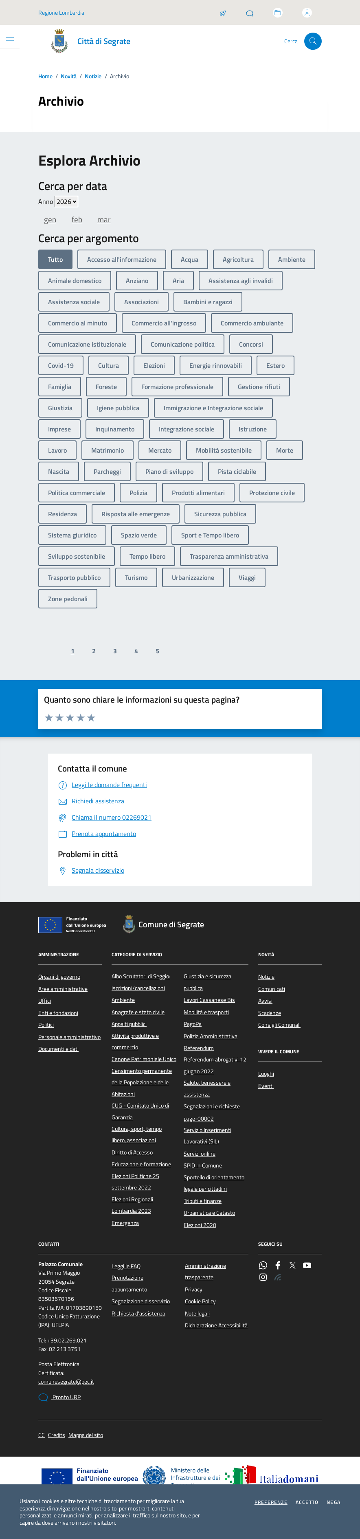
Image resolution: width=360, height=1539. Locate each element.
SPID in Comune (203, 1165)
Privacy (193, 1289)
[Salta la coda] (222, 12)
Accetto (307, 1502)
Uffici (44, 1000)
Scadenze (269, 1012)
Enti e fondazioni (58, 1012)
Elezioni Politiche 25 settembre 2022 (135, 1182)
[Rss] (278, 1278)
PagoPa (193, 1023)
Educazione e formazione (141, 1164)
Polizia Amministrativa (210, 1036)
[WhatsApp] (263, 1266)
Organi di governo (59, 976)
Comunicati (271, 988)
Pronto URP (59, 1397)
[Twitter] (292, 1266)
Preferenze (271, 1502)
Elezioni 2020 (200, 1225)
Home (45, 76)
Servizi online (199, 1153)
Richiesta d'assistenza (138, 1313)
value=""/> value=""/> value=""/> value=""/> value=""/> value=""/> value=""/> (66, 201)
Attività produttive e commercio (135, 1041)
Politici (46, 1024)
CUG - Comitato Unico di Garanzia (140, 1111)
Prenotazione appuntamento (129, 1283)
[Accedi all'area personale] (307, 12)
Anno (58, 201)
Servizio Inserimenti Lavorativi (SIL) (207, 1136)
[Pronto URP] (249, 12)
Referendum (199, 1048)
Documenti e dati (58, 1048)
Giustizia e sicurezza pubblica (207, 982)
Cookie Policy (200, 1301)
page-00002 (199, 1118)
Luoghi (266, 1073)
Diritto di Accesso (132, 1152)
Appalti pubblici (129, 1023)
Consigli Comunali (279, 1024)
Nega (333, 1502)
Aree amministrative (63, 988)
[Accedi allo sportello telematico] (277, 12)
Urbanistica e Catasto (209, 1212)
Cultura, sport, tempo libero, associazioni (137, 1134)
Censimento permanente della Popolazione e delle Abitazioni (142, 1082)
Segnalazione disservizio (141, 1301)
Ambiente (123, 999)
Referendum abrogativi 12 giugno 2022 (215, 1065)
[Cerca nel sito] (313, 41)
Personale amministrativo (69, 1037)
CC (41, 1435)
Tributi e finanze (203, 1200)
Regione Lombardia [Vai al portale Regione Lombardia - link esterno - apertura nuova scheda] (61, 12)
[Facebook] (278, 1266)
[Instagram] (263, 1278)
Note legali (197, 1313)
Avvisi (265, 1000)
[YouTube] (307, 1266)
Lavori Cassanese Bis (209, 999)
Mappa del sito (85, 1435)
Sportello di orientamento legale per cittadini (214, 1183)
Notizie (93, 76)
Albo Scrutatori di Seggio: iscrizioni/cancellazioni (141, 982)
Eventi (266, 1085)
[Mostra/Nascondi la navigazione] (10, 40)
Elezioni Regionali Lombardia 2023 (132, 1205)
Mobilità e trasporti (206, 1012)
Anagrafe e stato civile (138, 1012)
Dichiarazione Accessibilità (216, 1325)
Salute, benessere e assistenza (207, 1088)
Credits (56, 1435)
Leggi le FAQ (126, 1266)
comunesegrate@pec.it (66, 1382)
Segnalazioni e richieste (212, 1106)
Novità (69, 76)
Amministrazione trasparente (205, 1271)
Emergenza (125, 1222)
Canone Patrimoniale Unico (144, 1059)
